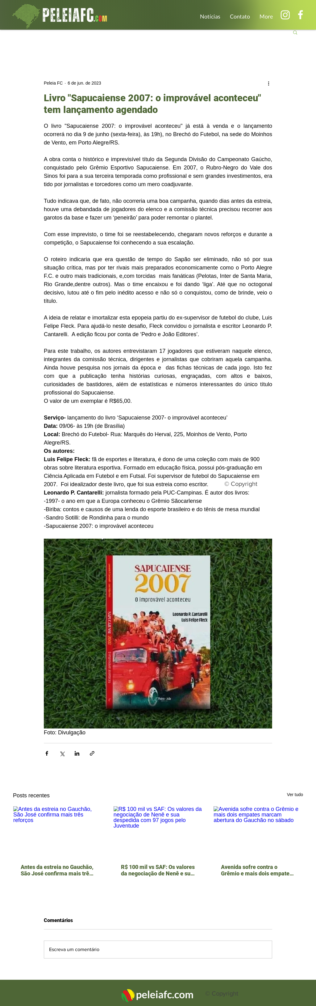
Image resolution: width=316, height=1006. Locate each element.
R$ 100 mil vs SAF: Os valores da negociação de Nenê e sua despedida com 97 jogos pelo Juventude (158, 870)
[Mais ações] (268, 83)
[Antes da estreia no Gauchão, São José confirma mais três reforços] (57, 831)
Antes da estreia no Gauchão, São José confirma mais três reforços (57, 870)
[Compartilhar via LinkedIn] (77, 753)
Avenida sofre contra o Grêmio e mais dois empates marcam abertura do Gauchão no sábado (256, 870)
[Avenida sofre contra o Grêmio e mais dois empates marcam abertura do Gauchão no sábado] (258, 831)
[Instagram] (285, 15)
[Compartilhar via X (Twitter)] (62, 753)
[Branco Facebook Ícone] (300, 15)
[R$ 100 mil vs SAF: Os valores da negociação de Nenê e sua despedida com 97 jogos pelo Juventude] (158, 831)
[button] (295, 32)
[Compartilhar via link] (92, 753)
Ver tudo (295, 794)
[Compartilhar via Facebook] (47, 753)
